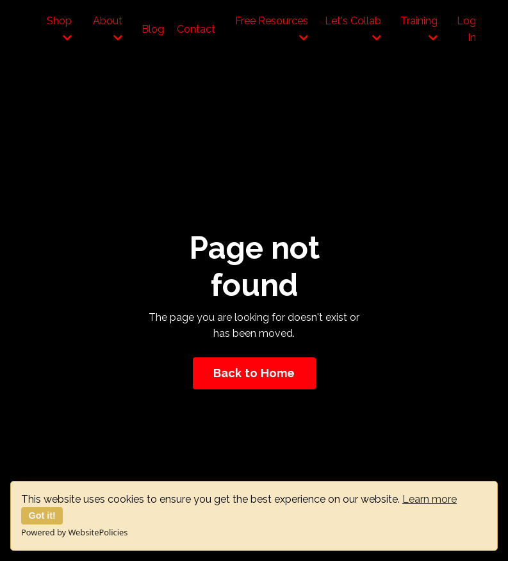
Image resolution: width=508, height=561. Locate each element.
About (107, 29)
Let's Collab (353, 29)
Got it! (42, 515)
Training (419, 29)
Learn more (429, 499)
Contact (196, 29)
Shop (59, 29)
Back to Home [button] (254, 373)
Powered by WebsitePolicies (74, 532)
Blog (153, 29)
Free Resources (271, 29)
